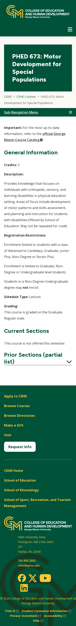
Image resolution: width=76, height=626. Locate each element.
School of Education (20, 480)
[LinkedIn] (24, 588)
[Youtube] (45, 579)
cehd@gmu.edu (29, 565)
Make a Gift (14, 425)
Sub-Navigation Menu (21, 112)
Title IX (12, 611)
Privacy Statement (25, 615)
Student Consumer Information (46, 611)
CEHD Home (13, 470)
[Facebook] (22, 578)
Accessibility (55, 615)
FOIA (38, 620)
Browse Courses (17, 406)
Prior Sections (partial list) (38, 358)
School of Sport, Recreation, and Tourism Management (37, 503)
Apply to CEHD (15, 396)
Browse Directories (19, 415)
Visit (7, 435)
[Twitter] (32, 578)
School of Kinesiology (21, 490)
